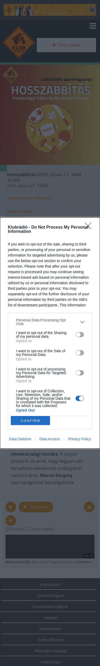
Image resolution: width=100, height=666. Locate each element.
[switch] (80, 334)
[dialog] (50, 333)
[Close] (90, 228)
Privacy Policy (79, 439)
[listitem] (50, 322)
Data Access (49, 439)
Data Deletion (20, 439)
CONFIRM (30, 421)
